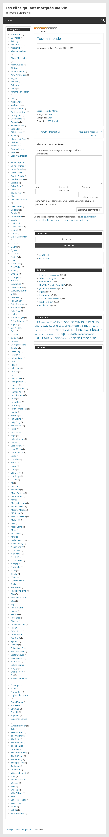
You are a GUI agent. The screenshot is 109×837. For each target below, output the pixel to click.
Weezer (14, 783)
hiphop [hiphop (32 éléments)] (60, 334)
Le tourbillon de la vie (49, 298)
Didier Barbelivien (19, 236)
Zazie (49, 117)
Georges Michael (18, 344)
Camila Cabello (18, 176)
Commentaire (41, 153)
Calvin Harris (16, 172)
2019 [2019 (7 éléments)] (46, 330)
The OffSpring (17, 756)
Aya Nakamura (18, 108)
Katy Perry (15, 422)
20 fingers (15, 37)
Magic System (17, 493)
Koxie (13, 428)
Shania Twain (17, 671)
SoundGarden (17, 702)
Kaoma (14, 415)
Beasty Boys (17, 115)
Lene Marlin (16, 449)
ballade (55, 121)
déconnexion (45, 258)
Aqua (13, 88)
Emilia (13, 270)
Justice (14, 405)
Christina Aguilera (19, 199)
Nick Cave (15, 550)
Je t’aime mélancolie (48, 288)
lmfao (13, 462)
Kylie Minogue (17, 439)
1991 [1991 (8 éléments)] (43, 322)
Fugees (14, 324)
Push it (42, 291)
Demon (14, 230)
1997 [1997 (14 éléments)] (77, 322)
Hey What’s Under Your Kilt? (52, 285)
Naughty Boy (17, 543)
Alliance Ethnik (17, 71)
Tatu (13, 729)
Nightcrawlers (17, 560)
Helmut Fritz (16, 358)
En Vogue (15, 277)
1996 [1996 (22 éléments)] (71, 322)
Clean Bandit (17, 206)
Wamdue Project (18, 779)
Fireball (14, 314)
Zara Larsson (17, 803)
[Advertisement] (68, 370)
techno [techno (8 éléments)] (65, 338)
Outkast (14, 584)
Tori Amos (16, 766)
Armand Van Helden (20, 91)
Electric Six (16, 263)
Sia (12, 675)
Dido (13, 243)
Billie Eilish (15, 129)
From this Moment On (50, 132)
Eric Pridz (15, 280)
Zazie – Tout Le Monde (47, 111)
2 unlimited (16, 34)
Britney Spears (17, 162)
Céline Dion (16, 186)
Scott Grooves (17, 655)
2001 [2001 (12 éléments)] (37, 325)
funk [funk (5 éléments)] (46, 334)
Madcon (14, 486)
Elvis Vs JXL (16, 267)
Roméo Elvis (16, 634)
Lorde (13, 466)
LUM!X (14, 479)
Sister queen (16, 685)
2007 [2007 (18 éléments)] (61, 325)
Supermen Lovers (19, 719)
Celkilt (13, 189)
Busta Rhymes (17, 166)
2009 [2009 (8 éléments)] (73, 326)
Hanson (14, 354)
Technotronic (17, 732)
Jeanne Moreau (18, 388)
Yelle (13, 796)
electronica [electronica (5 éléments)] (39, 334)
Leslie (13, 456)
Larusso (14, 442)
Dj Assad (15, 250)
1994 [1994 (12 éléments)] (57, 322)
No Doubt (15, 567)
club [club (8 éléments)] (72, 330)
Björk (13, 135)
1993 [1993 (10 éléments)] (52, 322)
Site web (86, 187)
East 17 (14, 257)
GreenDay (15, 351)
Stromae (15, 708)
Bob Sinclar (16, 145)
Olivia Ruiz (15, 577)
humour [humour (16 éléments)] (80, 334)
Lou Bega (15, 476)
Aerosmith (15, 47)
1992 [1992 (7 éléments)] (48, 322)
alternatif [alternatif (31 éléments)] (56, 330)
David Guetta (17, 226)
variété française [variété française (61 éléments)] (82, 337)
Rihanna (14, 621)
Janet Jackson (17, 381)
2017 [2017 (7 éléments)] (37, 330)
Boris (13, 152)
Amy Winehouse (18, 75)
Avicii (13, 98)
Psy (12, 604)
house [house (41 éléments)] (70, 333)
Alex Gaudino (17, 64)
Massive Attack (18, 510)
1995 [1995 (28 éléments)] (64, 322)
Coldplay (15, 209)
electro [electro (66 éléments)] (96, 329)
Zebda (14, 810)
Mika (13, 523)
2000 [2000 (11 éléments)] (96, 322)
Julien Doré (16, 402)
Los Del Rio (16, 472)
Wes (13, 786)
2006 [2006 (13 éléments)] (55, 325)
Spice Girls (15, 705)
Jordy (13, 398)
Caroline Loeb (17, 179)
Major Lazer (16, 496)
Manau (14, 499)
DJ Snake (15, 253)
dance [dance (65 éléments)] (80, 329)
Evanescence (17, 287)
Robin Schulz (17, 631)
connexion (44, 254)
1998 (49, 121)
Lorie (13, 469)
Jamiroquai (16, 378)
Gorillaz (14, 348)
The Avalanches (18, 735)
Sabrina (14, 644)
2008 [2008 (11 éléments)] (67, 325)
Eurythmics (16, 284)
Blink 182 (15, 142)
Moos (13, 530)
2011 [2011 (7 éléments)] (77, 326)
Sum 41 (14, 712)
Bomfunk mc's (17, 149)
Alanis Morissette (19, 58)
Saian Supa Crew (18, 648)
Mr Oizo (14, 536)
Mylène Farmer (18, 540)
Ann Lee (14, 81)
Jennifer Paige (17, 392)
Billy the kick (16, 132)
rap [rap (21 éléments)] (52, 338)
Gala (13, 331)
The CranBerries (18, 752)
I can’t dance (45, 295)
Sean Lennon (17, 658)
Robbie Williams (18, 624)
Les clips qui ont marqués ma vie (36, 7)
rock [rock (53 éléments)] (58, 338)
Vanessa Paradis (18, 773)
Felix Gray (15, 311)
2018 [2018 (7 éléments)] (42, 330)
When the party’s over (49, 278)
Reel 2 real (16, 617)
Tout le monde (49, 38)
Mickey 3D (16, 520)
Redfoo (14, 614)
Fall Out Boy (16, 300)
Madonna (15, 489)
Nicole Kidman (17, 557)
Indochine (15, 368)
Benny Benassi (18, 125)
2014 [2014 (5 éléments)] (90, 326)
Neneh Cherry (17, 547)
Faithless (15, 297)
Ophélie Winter (17, 580)
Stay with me (45, 281)
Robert (14, 627)
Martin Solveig (17, 506)
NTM (13, 570)
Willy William (16, 793)
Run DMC (15, 638)
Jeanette (15, 385)
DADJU (14, 219)
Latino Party (16, 445)
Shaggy (14, 668)
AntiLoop (15, 85)
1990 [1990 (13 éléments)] (37, 322)
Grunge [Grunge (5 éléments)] (51, 334)
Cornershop (16, 216)
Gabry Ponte (16, 327)
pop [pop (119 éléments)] (39, 337)
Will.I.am (14, 789)
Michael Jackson (18, 516)
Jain (12, 375)
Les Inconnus (17, 452)
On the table (45, 305)
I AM (13, 361)
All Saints (15, 68)
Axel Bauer (16, 105)
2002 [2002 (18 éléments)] (44, 325)
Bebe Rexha (16, 118)
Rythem (14, 641)
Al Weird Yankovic (19, 51)
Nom (37, 187)
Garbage (15, 338)
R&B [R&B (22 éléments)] (46, 338)
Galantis (14, 334)
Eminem (14, 273)
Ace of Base (16, 44)
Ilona (13, 364)
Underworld (16, 769)
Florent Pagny (17, 317)
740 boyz (15, 41)
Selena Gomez (17, 665)
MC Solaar (15, 513)
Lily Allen (15, 459)
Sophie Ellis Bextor (19, 695)
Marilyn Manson (18, 503)
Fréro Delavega (18, 321)
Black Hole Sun (46, 302)
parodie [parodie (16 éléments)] (89, 334)
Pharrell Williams (18, 590)
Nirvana (14, 563)
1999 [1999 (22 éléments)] (91, 322)
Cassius (14, 182)
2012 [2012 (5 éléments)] (81, 326)
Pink (13, 594)
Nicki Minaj (16, 553)
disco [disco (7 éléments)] (87, 330)
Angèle (14, 78)
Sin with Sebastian (19, 678)
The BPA (15, 739)
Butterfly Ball (17, 169)
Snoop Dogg (17, 692)
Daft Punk (15, 223)
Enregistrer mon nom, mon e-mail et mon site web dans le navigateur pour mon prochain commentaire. (67, 201)
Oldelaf (14, 574)
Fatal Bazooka (17, 304)
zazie (50, 114)
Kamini (14, 412)
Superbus (15, 715)
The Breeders (17, 742)
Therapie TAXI (17, 762)
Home (8, 20)
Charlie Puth (16, 193)
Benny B (15, 122)
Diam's (14, 233)
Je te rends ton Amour (49, 275)
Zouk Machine (17, 813)
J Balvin (14, 371)
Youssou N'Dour (18, 799)
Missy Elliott (16, 526)
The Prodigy (16, 759)
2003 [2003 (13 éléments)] (49, 325)
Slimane (14, 688)
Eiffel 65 (14, 260)
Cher (13, 196)
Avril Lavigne (16, 101)
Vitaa (13, 776)
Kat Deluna (16, 418)
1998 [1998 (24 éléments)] (84, 322)
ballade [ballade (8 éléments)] (66, 330)
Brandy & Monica (19, 155)
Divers (14, 246)
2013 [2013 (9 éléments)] (86, 325)
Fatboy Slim (16, 307)
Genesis (14, 341)
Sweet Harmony (18, 725)
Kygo (13, 435)
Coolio (14, 213)
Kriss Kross (16, 432)
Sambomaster (17, 651)
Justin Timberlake (19, 408)
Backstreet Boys (18, 112)
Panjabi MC (16, 587)
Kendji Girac (16, 425)
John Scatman (17, 395)
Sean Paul (15, 661)
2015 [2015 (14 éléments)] (95, 325)
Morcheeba (16, 533)
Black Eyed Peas (18, 139)
